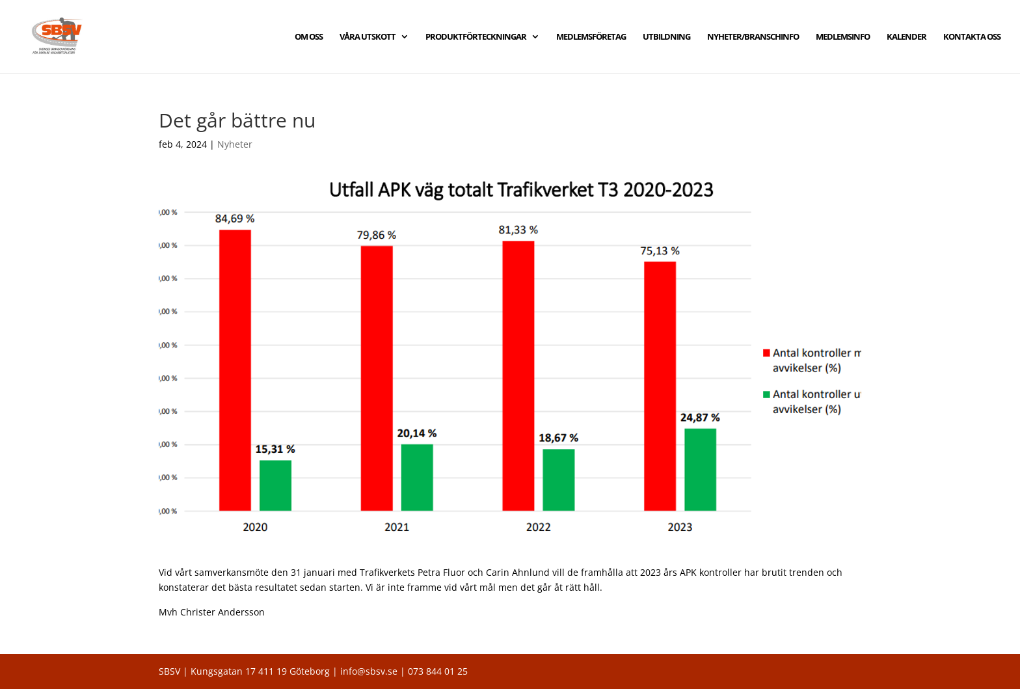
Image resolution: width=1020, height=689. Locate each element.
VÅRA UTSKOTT (368, 37)
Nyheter (234, 144)
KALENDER (906, 37)
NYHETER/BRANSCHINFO (753, 37)
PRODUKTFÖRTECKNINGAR (475, 37)
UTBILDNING (666, 37)
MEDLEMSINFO (843, 37)
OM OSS (309, 37)
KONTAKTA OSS (971, 37)
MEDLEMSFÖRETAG (591, 37)
